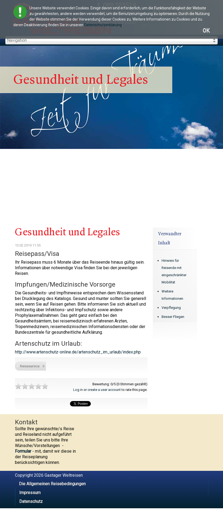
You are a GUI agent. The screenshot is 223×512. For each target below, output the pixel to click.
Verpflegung (171, 308)
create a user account (104, 390)
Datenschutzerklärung (103, 25)
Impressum (30, 492)
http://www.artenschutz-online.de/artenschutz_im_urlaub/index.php (78, 352)
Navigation (17, 40)
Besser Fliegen (173, 317)
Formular (23, 451)
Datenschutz (31, 501)
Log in (78, 390)
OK (206, 30)
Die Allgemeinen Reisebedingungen (52, 483)
